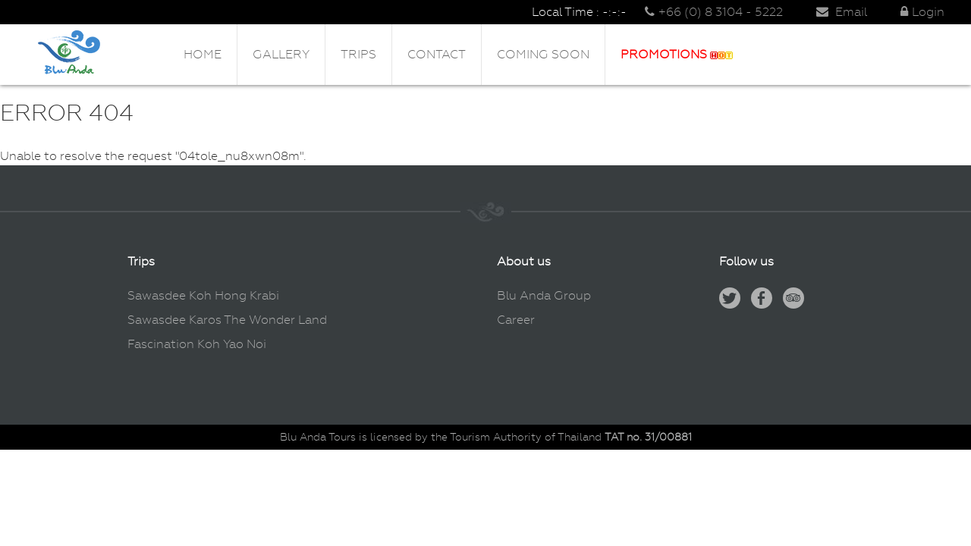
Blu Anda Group (544, 295)
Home (203, 54)
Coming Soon (543, 54)
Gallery (281, 54)
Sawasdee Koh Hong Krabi (203, 295)
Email (841, 12)
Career (516, 319)
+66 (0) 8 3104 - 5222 (714, 12)
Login (922, 12)
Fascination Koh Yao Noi (196, 344)
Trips (358, 54)
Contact (436, 54)
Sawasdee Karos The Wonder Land (227, 319)
